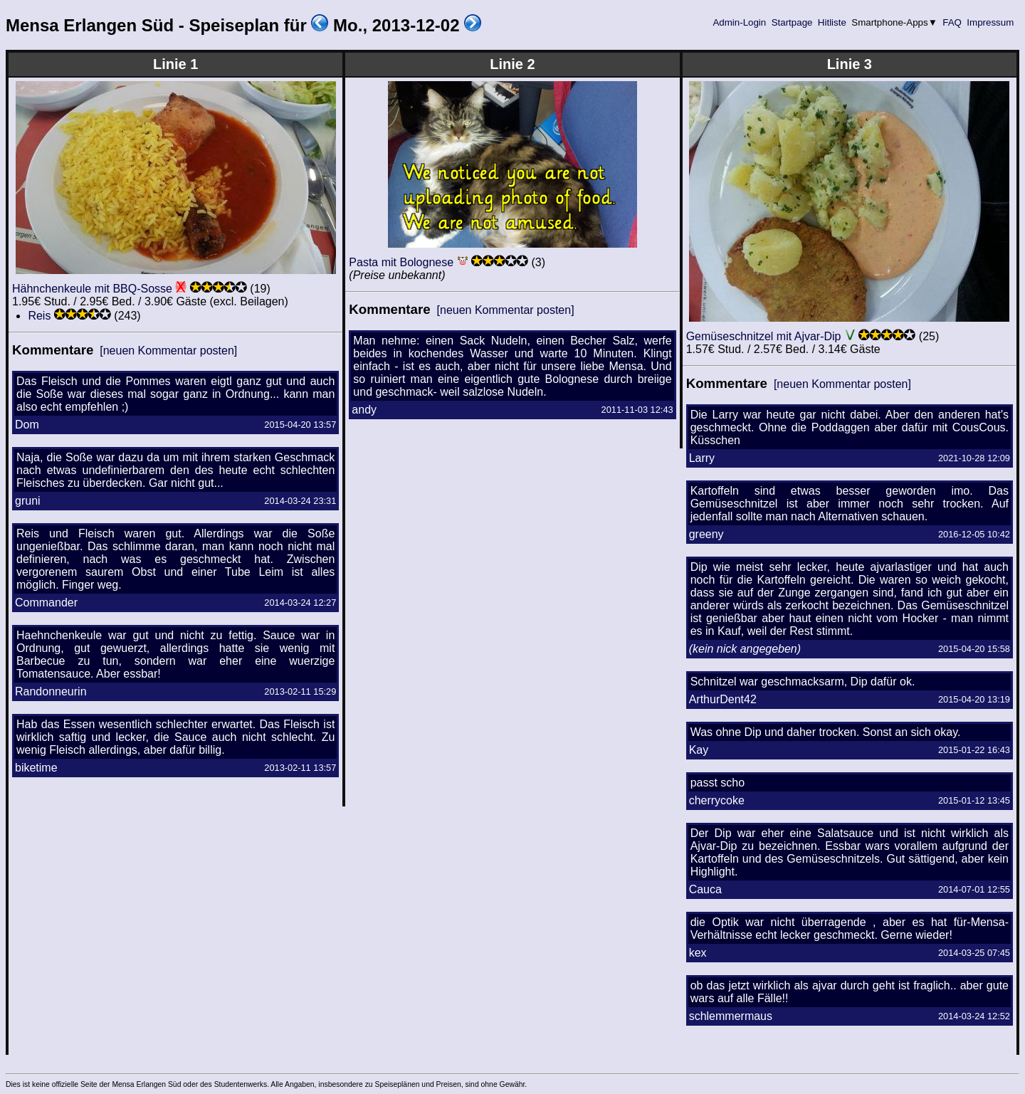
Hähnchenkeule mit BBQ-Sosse (92, 289)
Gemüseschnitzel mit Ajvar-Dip (763, 336)
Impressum (990, 22)
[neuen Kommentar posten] (168, 350)
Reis (39, 316)
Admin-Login (739, 22)
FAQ (952, 22)
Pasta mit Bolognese (401, 262)
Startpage (792, 22)
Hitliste (831, 22)
